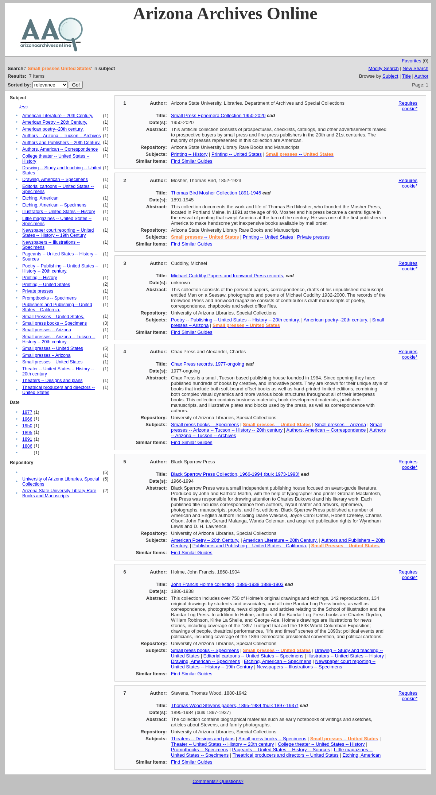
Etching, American (40, 198)
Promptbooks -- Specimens (49, 298)
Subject (390, 76)
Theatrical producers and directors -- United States (286, 755)
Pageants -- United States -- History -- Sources (281, 749)
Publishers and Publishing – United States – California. (57, 307)
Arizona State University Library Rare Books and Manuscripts (59, 493)
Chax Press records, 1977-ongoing (207, 364)
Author (421, 76)
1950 (27, 425)
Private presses (37, 291)
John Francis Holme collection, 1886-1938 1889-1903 (227, 584)
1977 (27, 412)
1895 (27, 432)
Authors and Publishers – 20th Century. (61, 142)
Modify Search (384, 68)
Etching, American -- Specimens (54, 205)
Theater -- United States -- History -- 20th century (222, 744)
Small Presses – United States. (53, 316)
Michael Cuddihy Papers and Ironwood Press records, (227, 275)
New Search (415, 68)
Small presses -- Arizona (46, 329)
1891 (27, 439)
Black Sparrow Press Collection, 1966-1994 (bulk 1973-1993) (235, 474)
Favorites (411, 60)
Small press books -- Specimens (54, 323)
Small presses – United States (52, 361)
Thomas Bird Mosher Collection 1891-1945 (216, 193)
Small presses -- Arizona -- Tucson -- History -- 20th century (58, 339)
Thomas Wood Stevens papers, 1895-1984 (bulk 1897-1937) (235, 705)
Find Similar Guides (191, 161)
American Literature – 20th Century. (57, 115)
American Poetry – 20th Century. (54, 122)
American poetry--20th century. (53, 129)
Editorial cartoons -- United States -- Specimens (253, 656)
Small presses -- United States (52, 348)
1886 (27, 446)
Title (406, 76)
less (23, 106)
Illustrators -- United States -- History (58, 211)
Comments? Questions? (217, 781)
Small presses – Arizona (46, 355)
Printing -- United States (46, 284)
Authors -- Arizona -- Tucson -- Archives (61, 135)
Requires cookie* (407, 105)
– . (345, 545)
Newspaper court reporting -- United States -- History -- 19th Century (58, 233)
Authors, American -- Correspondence (60, 149)
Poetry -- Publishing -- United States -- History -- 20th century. (60, 268)
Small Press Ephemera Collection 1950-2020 (218, 115)
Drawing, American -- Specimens (55, 179)
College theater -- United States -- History (321, 744)
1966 (27, 419)
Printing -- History (39, 277)
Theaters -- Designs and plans (52, 380)
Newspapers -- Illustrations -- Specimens (299, 666)
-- (300, 154)
